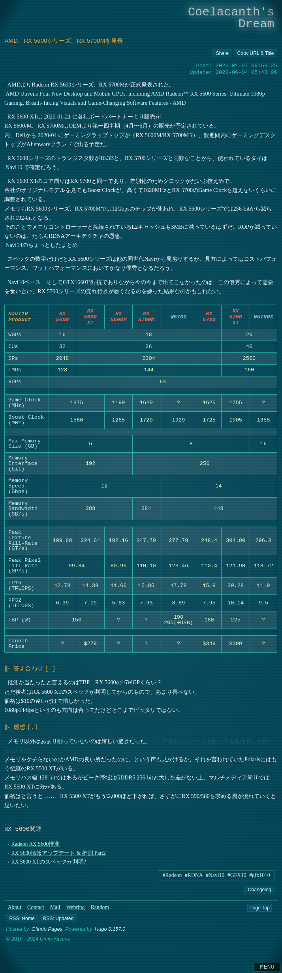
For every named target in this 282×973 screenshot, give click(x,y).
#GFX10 (236, 878)
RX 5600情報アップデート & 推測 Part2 (58, 856)
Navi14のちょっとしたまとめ (42, 245)
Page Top (259, 910)
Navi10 (14, 167)
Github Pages (47, 932)
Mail (55, 910)
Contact (35, 910)
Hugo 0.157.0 (110, 932)
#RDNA (194, 878)
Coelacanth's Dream (231, 18)
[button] (22, 922)
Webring (75, 910)
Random (100, 910)
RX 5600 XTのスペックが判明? (48, 865)
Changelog (259, 893)
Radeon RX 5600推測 (35, 847)
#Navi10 (215, 878)
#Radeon (172, 878)
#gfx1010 (259, 878)
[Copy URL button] (223, 53)
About (14, 910)
